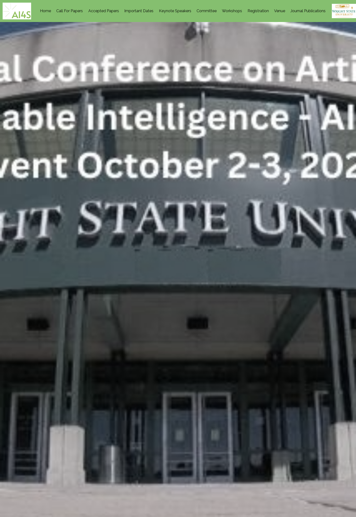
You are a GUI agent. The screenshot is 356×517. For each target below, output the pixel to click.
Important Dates (138, 11)
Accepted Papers (103, 11)
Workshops (232, 11)
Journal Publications (308, 11)
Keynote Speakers (175, 11)
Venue (279, 11)
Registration (258, 11)
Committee (207, 11)
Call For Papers (69, 11)
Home (45, 11)
